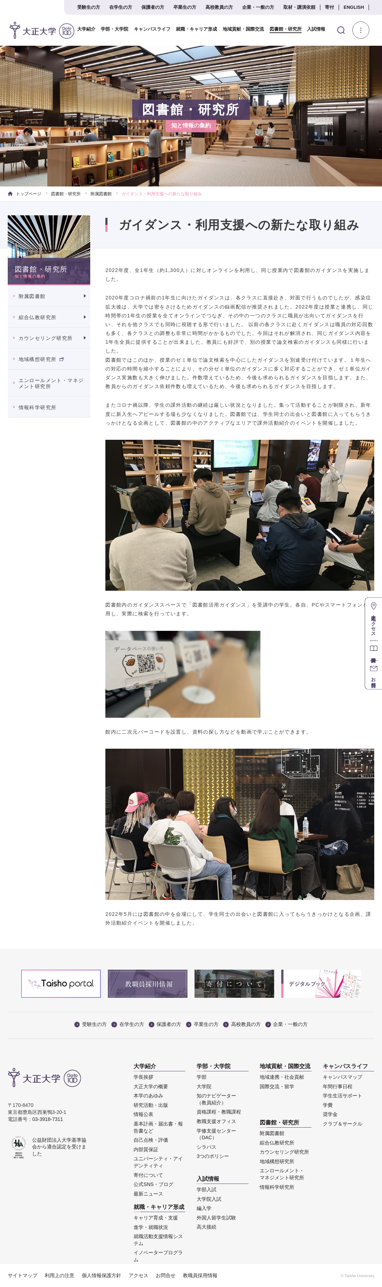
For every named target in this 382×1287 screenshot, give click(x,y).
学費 (328, 1105)
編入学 (204, 1208)
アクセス (138, 1275)
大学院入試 (209, 1199)
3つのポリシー (213, 1156)
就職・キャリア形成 (193, 29)
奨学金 (330, 1114)
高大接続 (206, 1227)
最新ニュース (148, 1194)
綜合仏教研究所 (38, 317)
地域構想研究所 (41, 359)
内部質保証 (146, 1149)
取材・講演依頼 (299, 7)
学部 (202, 1077)
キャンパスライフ (149, 29)
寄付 (329, 7)
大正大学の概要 (151, 1086)
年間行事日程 (337, 1086)
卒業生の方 (184, 7)
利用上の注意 (59, 1275)
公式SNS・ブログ (153, 1184)
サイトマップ (22, 1275)
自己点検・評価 (151, 1140)
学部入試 (206, 1189)
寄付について (148, 1175)
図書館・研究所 (281, 29)
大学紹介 (83, 29)
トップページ (24, 193)
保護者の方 (152, 7)
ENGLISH (354, 7)
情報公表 (143, 1114)
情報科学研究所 (38, 407)
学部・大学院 (111, 29)
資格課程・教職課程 (219, 1112)
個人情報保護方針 (101, 1275)
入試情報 (312, 29)
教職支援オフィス (216, 1121)
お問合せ (165, 1275)
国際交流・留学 (277, 1086)
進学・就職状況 (151, 1227)
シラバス (206, 1147)
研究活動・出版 (151, 1105)
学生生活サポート (342, 1095)
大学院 (204, 1086)
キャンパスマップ (342, 1077)
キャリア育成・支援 (156, 1218)
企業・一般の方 (258, 7)
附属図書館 (101, 193)
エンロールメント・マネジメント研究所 (51, 383)
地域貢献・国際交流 (239, 29)
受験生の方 (88, 7)
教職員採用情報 (200, 1275)
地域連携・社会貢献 (282, 1077)
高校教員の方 (219, 7)
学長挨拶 (143, 1077)
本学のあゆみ (148, 1095)
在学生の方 (120, 7)
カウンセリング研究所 (46, 338)
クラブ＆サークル (342, 1124)
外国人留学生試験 (216, 1218)
